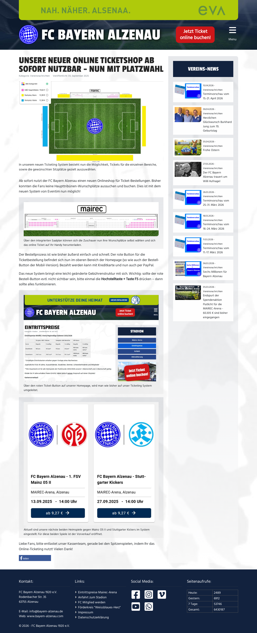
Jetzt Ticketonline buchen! (195, 34)
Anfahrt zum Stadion (92, 597)
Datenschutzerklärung (93, 617)
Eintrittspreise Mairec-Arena (97, 592)
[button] (35, 558)
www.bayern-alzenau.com (45, 616)
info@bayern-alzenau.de (46, 611)
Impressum (85, 612)
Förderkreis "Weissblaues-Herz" (99, 607)
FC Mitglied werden (91, 602)
